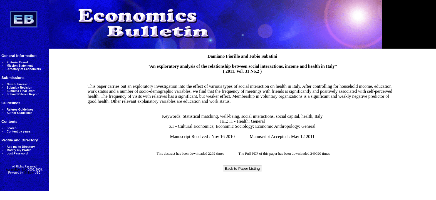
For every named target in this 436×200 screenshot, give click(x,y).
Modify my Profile (19, 150)
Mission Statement (20, 65)
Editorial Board (17, 62)
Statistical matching (200, 116)
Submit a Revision (19, 87)
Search (12, 128)
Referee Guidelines (20, 109)
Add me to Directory (21, 146)
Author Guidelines (19, 112)
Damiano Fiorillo (223, 56)
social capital (287, 116)
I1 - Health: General (247, 121)
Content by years (19, 131)
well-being (229, 116)
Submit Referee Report (23, 94)
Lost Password (17, 153)
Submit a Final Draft (21, 90)
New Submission (18, 84)
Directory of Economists (24, 69)
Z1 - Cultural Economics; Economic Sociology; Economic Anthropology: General (242, 126)
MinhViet (29, 172)
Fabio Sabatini (263, 56)
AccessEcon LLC (16, 169)
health (306, 116)
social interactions (257, 116)
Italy (318, 116)
